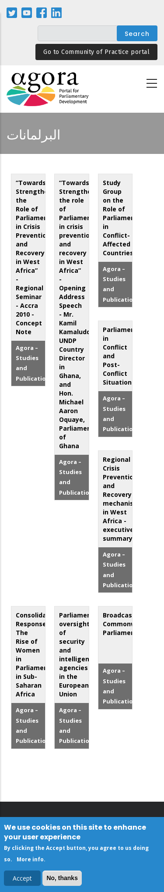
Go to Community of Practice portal (96, 52)
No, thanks (62, 879)
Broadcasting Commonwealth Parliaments (128, 624)
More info (30, 861)
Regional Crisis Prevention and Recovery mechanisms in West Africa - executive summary (123, 498)
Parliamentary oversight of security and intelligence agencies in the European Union (81, 654)
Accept (22, 880)
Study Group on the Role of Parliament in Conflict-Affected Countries (120, 217)
